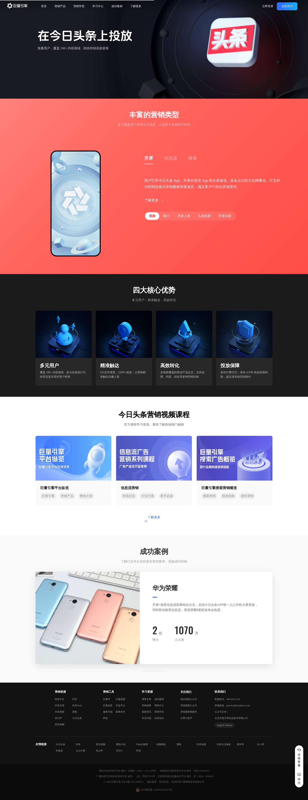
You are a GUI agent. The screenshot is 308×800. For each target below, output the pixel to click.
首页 (44, 6)
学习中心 (97, 6)
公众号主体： (222, 711)
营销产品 (60, 6)
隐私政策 (152, 781)
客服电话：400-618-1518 (227, 699)
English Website (224, 725)
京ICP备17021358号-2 (132, 781)
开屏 (148, 158)
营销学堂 (79, 6)
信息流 (170, 158)
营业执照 (164, 781)
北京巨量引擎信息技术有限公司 (231, 718)
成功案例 (116, 6)
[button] (23, 618)
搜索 (192, 158)
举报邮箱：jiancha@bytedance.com (232, 705)
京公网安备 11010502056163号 (156, 789)
